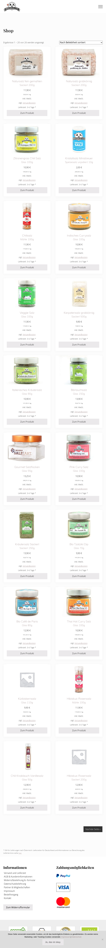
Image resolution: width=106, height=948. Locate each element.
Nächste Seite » (92, 829)
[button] (100, 6)
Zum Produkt (27, 113)
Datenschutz (76, 937)
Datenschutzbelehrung (14, 883)
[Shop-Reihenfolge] (81, 42)
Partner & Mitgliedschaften (16, 887)
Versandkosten (29, 103)
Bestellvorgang (10, 894)
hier (20, 853)
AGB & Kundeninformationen (17, 876)
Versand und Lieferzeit (14, 873)
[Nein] (102, 939)
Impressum (9, 890)
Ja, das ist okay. (53, 942)
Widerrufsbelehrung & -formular (19, 880)
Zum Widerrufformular (18, 907)
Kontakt (7, 898)
